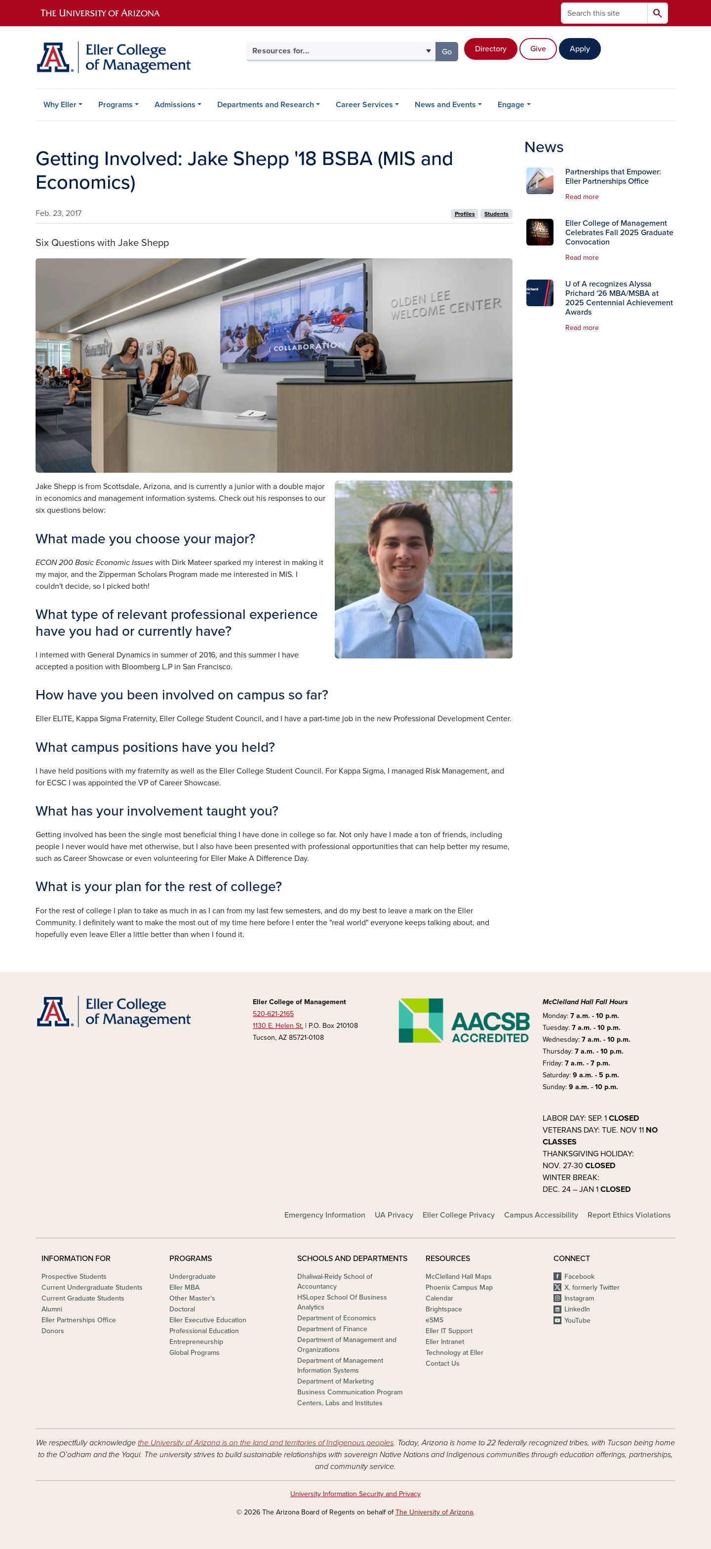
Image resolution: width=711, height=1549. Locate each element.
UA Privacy (394, 1215)
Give (538, 49)
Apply (580, 49)
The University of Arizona (434, 1512)
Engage (511, 105)
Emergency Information (324, 1215)
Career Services (364, 105)
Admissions (175, 105)
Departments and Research (265, 105)
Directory (491, 49)
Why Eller (60, 105)
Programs (115, 105)
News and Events (445, 105)
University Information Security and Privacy (355, 1494)
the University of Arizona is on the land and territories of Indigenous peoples (266, 1443)
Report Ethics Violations (629, 1215)
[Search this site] (604, 13)
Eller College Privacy (459, 1215)
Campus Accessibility (541, 1215)
